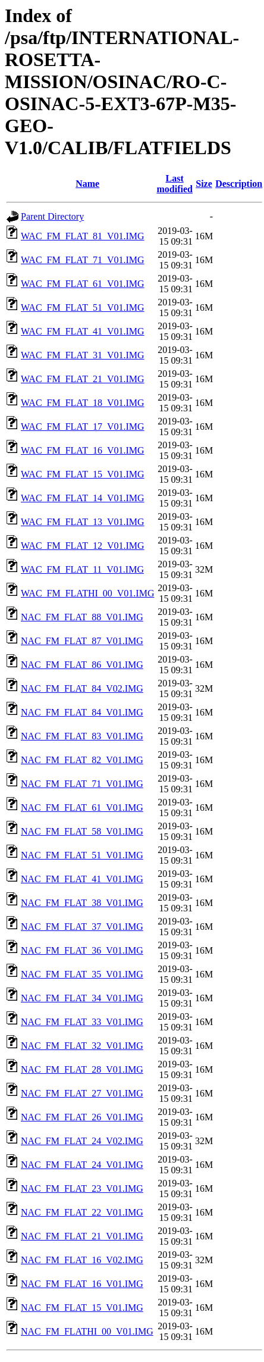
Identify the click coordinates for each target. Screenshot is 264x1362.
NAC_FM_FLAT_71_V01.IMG (82, 784)
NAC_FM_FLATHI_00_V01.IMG (87, 1331)
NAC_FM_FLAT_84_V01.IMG (82, 712)
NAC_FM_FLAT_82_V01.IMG (82, 760)
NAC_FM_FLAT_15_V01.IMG (82, 1307)
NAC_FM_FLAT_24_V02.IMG (82, 1141)
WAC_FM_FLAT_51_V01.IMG (82, 307)
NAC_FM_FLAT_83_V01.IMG (82, 736)
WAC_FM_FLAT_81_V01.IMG (82, 236)
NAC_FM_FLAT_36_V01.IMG (82, 950)
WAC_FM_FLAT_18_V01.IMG (82, 403)
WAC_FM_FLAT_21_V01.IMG (82, 379)
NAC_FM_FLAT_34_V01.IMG (82, 998)
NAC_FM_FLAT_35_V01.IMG (82, 974)
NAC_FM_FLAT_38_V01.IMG (82, 903)
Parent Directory (52, 216)
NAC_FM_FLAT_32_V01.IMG (82, 1046)
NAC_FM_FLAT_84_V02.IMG (82, 688)
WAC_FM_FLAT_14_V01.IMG (82, 498)
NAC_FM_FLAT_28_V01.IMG (82, 1069)
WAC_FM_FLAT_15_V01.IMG (82, 474)
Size (204, 184)
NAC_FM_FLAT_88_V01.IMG (82, 617)
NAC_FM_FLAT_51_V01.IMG (82, 855)
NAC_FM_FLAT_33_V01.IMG (82, 1022)
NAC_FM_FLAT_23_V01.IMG (82, 1188)
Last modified (174, 183)
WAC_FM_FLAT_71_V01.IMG (82, 260)
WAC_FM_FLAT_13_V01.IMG (82, 522)
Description (238, 184)
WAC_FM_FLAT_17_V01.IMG (82, 426)
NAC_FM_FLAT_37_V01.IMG (82, 926)
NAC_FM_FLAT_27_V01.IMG (82, 1093)
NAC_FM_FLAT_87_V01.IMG (82, 641)
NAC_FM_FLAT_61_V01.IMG (82, 807)
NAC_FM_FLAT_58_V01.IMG (82, 831)
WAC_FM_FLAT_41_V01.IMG (82, 331)
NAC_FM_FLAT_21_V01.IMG (82, 1236)
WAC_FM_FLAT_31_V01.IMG (82, 355)
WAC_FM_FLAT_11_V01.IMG (82, 569)
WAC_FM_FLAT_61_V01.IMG (82, 284)
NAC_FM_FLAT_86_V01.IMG (82, 665)
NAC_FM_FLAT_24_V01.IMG (82, 1165)
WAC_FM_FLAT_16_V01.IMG (82, 450)
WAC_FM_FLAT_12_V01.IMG (82, 546)
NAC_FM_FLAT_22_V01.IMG (82, 1212)
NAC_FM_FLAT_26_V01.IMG (82, 1117)
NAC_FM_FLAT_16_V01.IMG (82, 1284)
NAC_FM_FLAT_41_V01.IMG (82, 879)
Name (87, 184)
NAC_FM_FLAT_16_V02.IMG (82, 1260)
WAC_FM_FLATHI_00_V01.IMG (87, 593)
